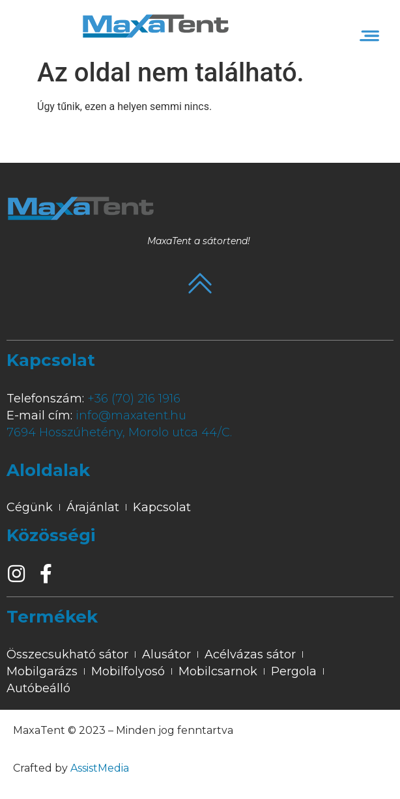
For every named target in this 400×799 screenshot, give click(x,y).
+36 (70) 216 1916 (133, 398)
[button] (369, 36)
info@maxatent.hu (131, 415)
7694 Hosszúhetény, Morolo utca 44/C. (119, 432)
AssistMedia (99, 768)
